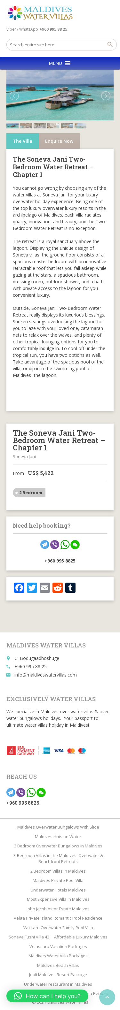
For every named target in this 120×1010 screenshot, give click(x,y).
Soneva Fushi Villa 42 (29, 937)
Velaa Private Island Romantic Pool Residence (58, 918)
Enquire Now (59, 141)
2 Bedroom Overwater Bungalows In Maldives (58, 846)
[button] (55, 63)
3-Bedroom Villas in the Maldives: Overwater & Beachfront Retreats (58, 859)
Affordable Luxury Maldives (81, 937)
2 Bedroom (30, 492)
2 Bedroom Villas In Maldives (58, 871)
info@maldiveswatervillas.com (45, 675)
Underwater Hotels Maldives (58, 890)
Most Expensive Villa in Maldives (58, 899)
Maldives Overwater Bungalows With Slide (58, 827)
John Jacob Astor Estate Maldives (58, 909)
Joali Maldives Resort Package (58, 974)
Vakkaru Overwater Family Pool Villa (58, 927)
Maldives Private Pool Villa (58, 880)
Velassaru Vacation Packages (58, 946)
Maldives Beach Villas (58, 965)
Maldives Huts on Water (58, 836)
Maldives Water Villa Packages (58, 956)
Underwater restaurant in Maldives (58, 984)
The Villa (22, 141)
